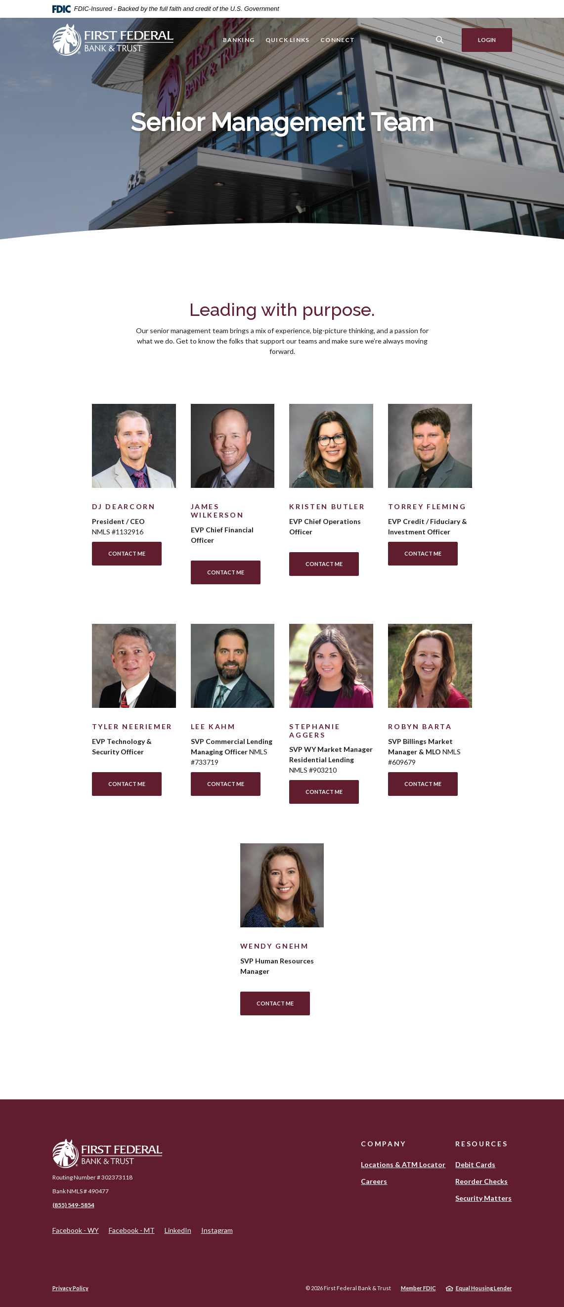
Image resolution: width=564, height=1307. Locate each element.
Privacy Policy (70, 1288)
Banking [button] (238, 40)
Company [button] (383, 1143)
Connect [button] (337, 40)
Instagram (217, 1230)
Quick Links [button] (287, 40)
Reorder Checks (481, 1181)
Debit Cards (475, 1164)
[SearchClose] (439, 40)
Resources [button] (481, 1143)
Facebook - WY (75, 1230)
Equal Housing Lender (484, 1288)
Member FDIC (418, 1288)
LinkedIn (178, 1230)
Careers (374, 1181)
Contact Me (126, 553)
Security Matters (483, 1198)
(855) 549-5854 (73, 1205)
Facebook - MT (132, 1230)
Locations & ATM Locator (403, 1164)
